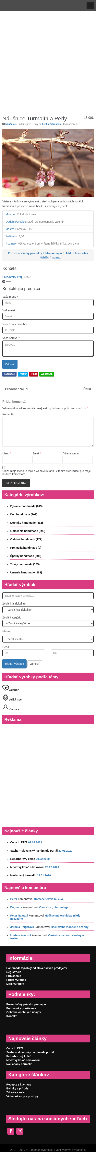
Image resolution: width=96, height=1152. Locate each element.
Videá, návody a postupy (22, 1096)
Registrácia (13, 972)
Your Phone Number (14, 324)
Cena (5, 647)
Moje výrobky (15, 983)
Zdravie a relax (16, 1092)
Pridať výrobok (16, 979)
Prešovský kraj (12, 277)
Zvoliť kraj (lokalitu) (14, 603)
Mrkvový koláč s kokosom (27, 867)
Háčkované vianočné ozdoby (69, 927)
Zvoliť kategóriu (11, 617)
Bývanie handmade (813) (26, 506)
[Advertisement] (47, 60)
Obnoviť (35, 663)
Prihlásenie (13, 976)
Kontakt (11, 1016)
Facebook (9, 374)
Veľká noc (12, 699)
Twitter (23, 374)
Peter (13, 899)
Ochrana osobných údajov (23, 1012)
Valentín (10, 689)
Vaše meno (10, 296)
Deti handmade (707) (23, 514)
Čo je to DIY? (18, 842)
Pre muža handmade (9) (25, 547)
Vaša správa (10, 338)
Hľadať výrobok (14, 663)
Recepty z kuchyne (18, 1084)
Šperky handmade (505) (25, 556)
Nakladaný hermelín (23, 875)
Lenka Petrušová (51, 124)
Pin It (34, 374)
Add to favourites (77, 253)
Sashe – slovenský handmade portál (34, 850)
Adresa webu (71, 453)
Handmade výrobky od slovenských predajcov (36, 968)
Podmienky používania (21, 1008)
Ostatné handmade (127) (26, 539)
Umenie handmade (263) (26, 572)
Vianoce (10, 709)
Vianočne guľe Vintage (53, 907)
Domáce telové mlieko (48, 899)
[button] (90, 5)
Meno (6, 453)
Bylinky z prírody (17, 1088)
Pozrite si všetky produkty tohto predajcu (35, 253)
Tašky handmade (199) (25, 564)
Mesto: (6, 631)
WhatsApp (47, 374)
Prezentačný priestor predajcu (26, 1004)
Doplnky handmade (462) (26, 522)
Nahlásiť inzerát (50, 257)
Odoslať (10, 364)
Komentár (8, 414)
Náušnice (11, 124)
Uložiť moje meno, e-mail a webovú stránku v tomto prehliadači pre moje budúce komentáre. (46, 472)
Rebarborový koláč (22, 858)
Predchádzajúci (16, 389)
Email (36, 453)
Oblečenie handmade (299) (27, 531)
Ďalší (87, 389)
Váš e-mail (10, 310)
